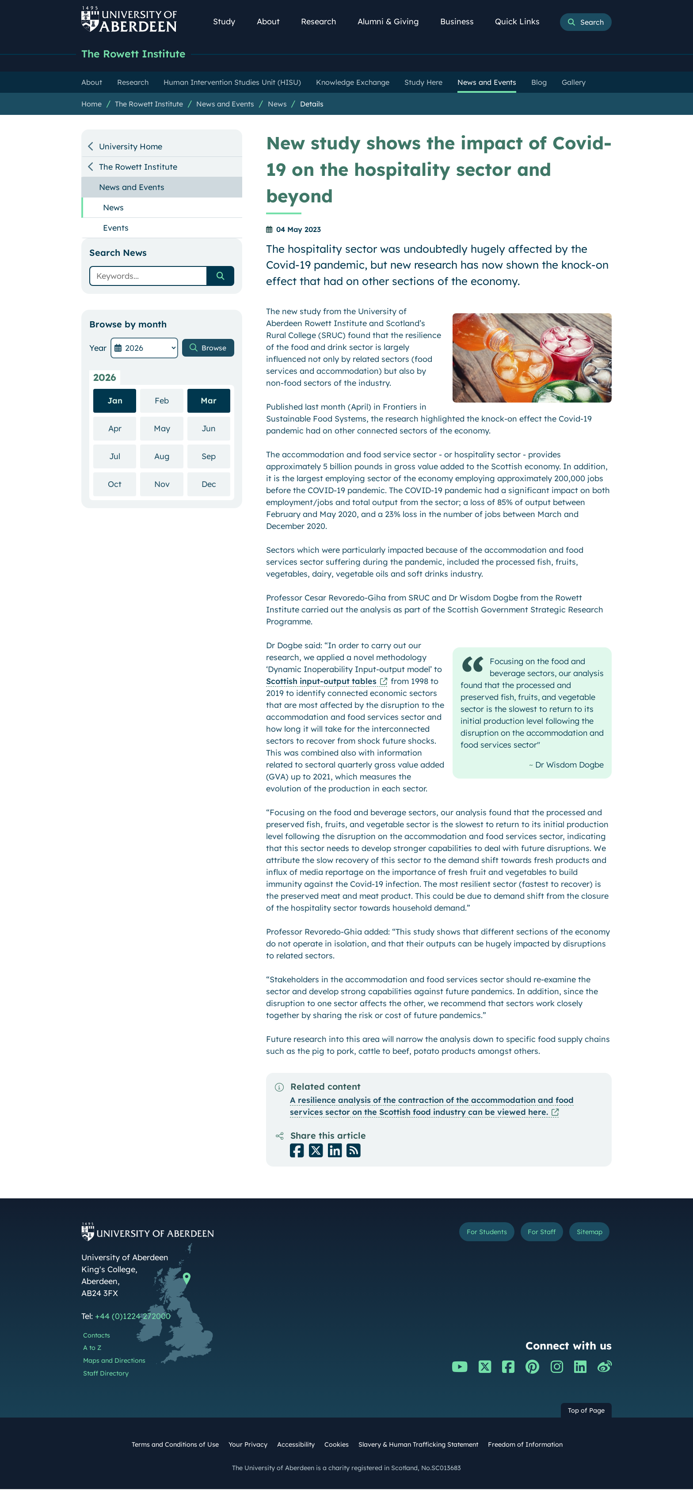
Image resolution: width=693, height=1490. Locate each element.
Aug (168, 456)
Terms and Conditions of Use (175, 1445)
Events (116, 229)
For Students (462, 1234)
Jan (114, 401)
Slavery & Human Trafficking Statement (418, 1445)
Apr (122, 428)
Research (323, 21)
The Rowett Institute (139, 54)
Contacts (96, 1336)
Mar (209, 401)
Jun (216, 428)
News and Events (225, 104)
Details (312, 104)
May (168, 428)
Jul (122, 456)
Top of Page (586, 1411)
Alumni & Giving (393, 21)
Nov (168, 484)
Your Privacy (247, 1445)
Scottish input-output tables (321, 682)
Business (462, 21)
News (277, 104)
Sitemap (585, 1234)
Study (229, 21)
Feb (169, 401)
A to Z (92, 1349)
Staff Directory (106, 1374)
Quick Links (522, 21)
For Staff (528, 1234)
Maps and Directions (114, 1361)
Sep (216, 456)
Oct (122, 484)
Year (98, 349)
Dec (216, 484)
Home (91, 104)
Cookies (336, 1445)
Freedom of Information (525, 1445)
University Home (130, 147)
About (273, 21)
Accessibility (296, 1445)
